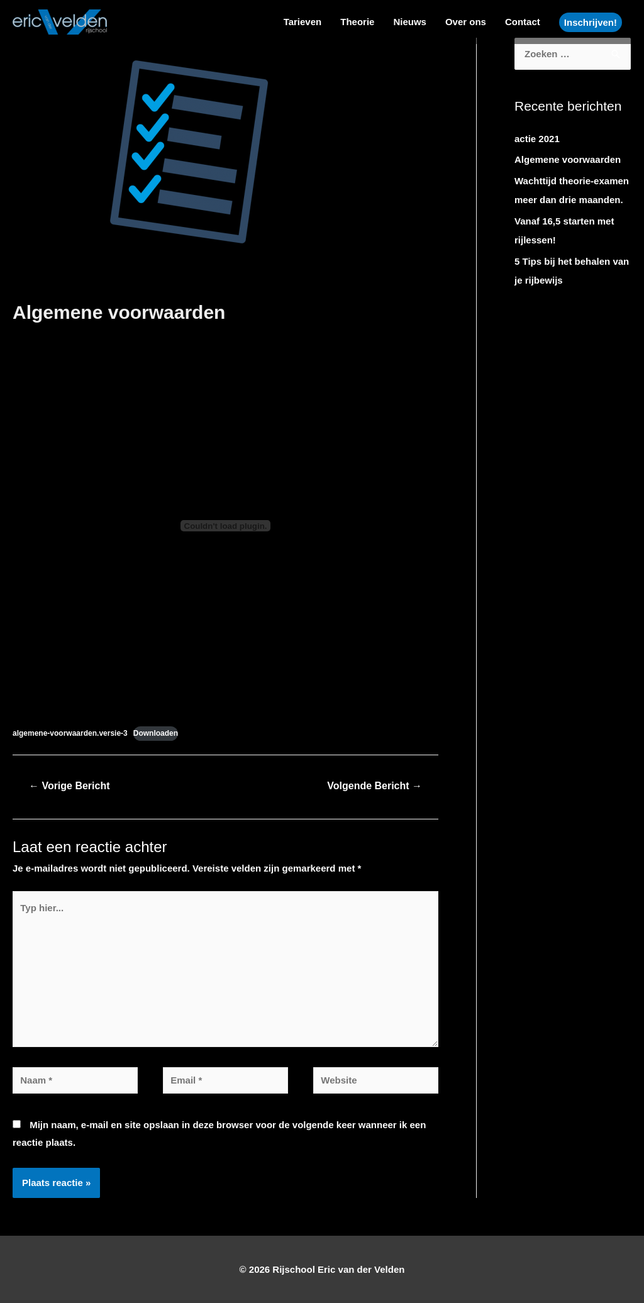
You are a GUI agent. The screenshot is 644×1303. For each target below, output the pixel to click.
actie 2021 (537, 138)
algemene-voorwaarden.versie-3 (70, 733)
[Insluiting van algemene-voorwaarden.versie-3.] (225, 525)
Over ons (465, 21)
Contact (522, 21)
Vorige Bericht (69, 785)
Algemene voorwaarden (567, 159)
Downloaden (155, 733)
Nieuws (409, 21)
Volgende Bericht (374, 785)
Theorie (357, 21)
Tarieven (303, 21)
